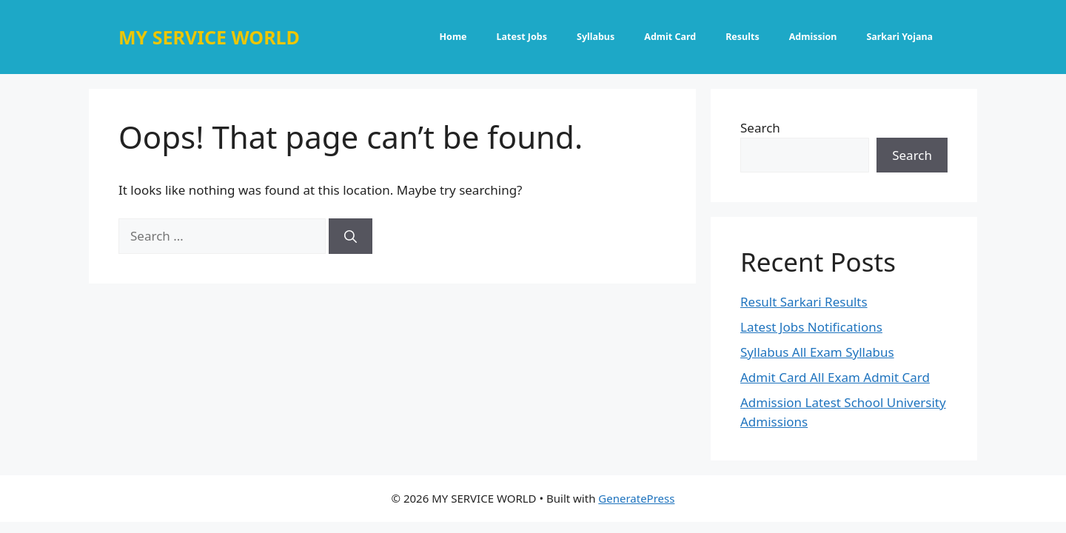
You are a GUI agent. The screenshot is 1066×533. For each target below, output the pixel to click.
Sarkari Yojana (899, 36)
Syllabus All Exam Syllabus (817, 352)
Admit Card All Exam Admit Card (835, 377)
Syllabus (595, 36)
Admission (813, 36)
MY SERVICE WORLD (209, 37)
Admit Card (670, 36)
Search (760, 127)
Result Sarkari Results (804, 301)
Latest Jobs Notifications (811, 326)
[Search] (350, 236)
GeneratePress (636, 498)
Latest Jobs (522, 36)
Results (742, 36)
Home (453, 36)
